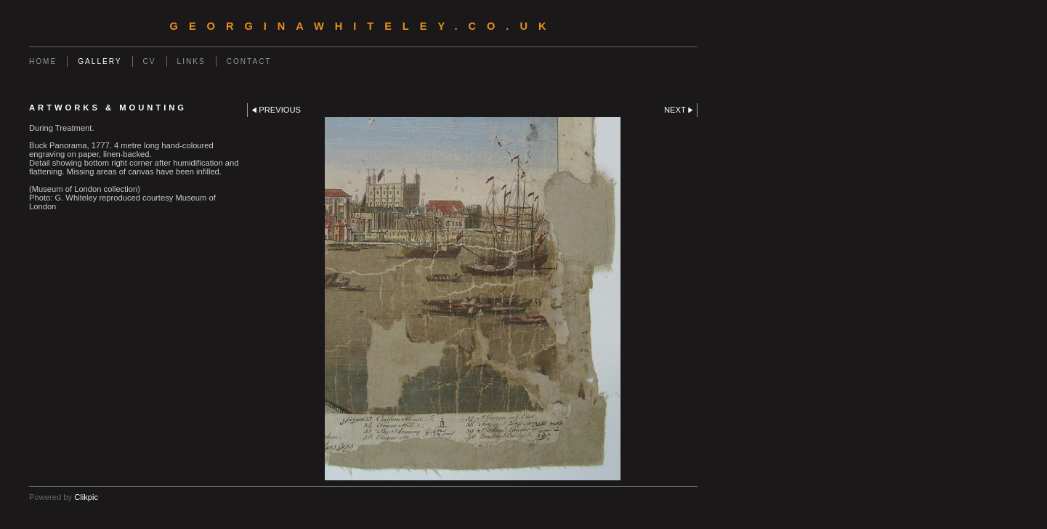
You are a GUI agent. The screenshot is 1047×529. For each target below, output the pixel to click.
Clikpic (86, 497)
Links (191, 61)
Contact (249, 61)
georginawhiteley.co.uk (363, 26)
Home (43, 61)
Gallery (99, 61)
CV (149, 61)
